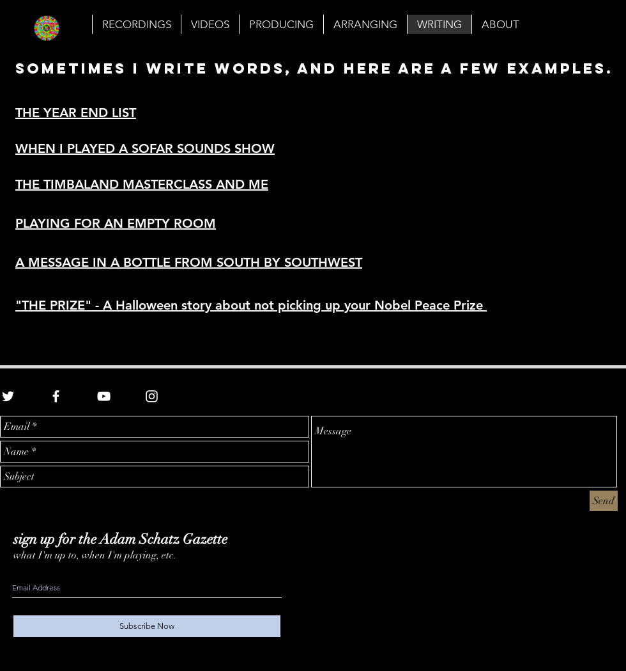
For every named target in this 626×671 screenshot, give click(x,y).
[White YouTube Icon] (104, 396)
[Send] (604, 501)
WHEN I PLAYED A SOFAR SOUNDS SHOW (145, 148)
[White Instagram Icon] (152, 396)
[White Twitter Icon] (8, 396)
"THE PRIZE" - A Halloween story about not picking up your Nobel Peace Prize (251, 305)
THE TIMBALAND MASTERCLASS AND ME (141, 184)
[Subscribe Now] (147, 626)
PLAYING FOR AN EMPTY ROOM (115, 223)
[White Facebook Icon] (56, 396)
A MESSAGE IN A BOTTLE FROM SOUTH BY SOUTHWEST (188, 262)
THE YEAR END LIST (75, 112)
